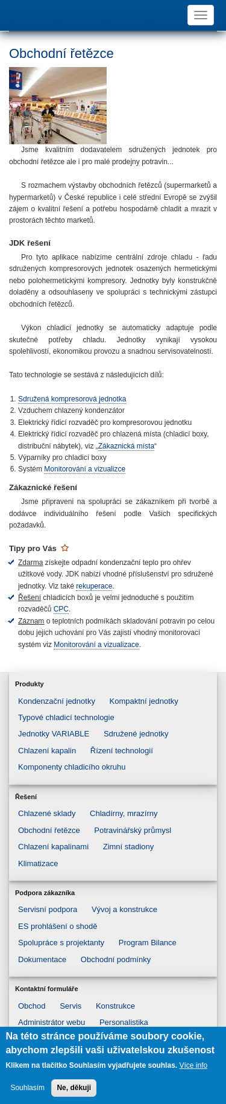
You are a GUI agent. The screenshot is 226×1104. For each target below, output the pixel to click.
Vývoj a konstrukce (124, 909)
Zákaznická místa (126, 446)
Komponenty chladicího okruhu (72, 766)
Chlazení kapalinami (53, 846)
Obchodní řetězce (49, 830)
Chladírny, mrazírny (123, 813)
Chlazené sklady (46, 813)
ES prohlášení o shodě (58, 926)
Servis (70, 1005)
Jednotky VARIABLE (53, 733)
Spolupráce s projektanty (61, 942)
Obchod (32, 1005)
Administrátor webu (51, 1022)
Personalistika (123, 1022)
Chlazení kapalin (47, 750)
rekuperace (94, 586)
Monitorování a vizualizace (96, 644)
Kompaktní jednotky (144, 701)
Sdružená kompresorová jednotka (72, 399)
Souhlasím (27, 1087)
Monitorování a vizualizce (84, 469)
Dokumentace (42, 959)
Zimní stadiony (128, 846)
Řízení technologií (121, 750)
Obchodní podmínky (116, 959)
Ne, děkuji (74, 1087)
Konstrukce (115, 1005)
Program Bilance (148, 942)
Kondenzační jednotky (56, 701)
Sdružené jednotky (136, 733)
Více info (193, 1065)
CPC (61, 609)
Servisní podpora (47, 909)
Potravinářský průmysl (132, 830)
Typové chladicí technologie (66, 717)
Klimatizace (38, 863)
